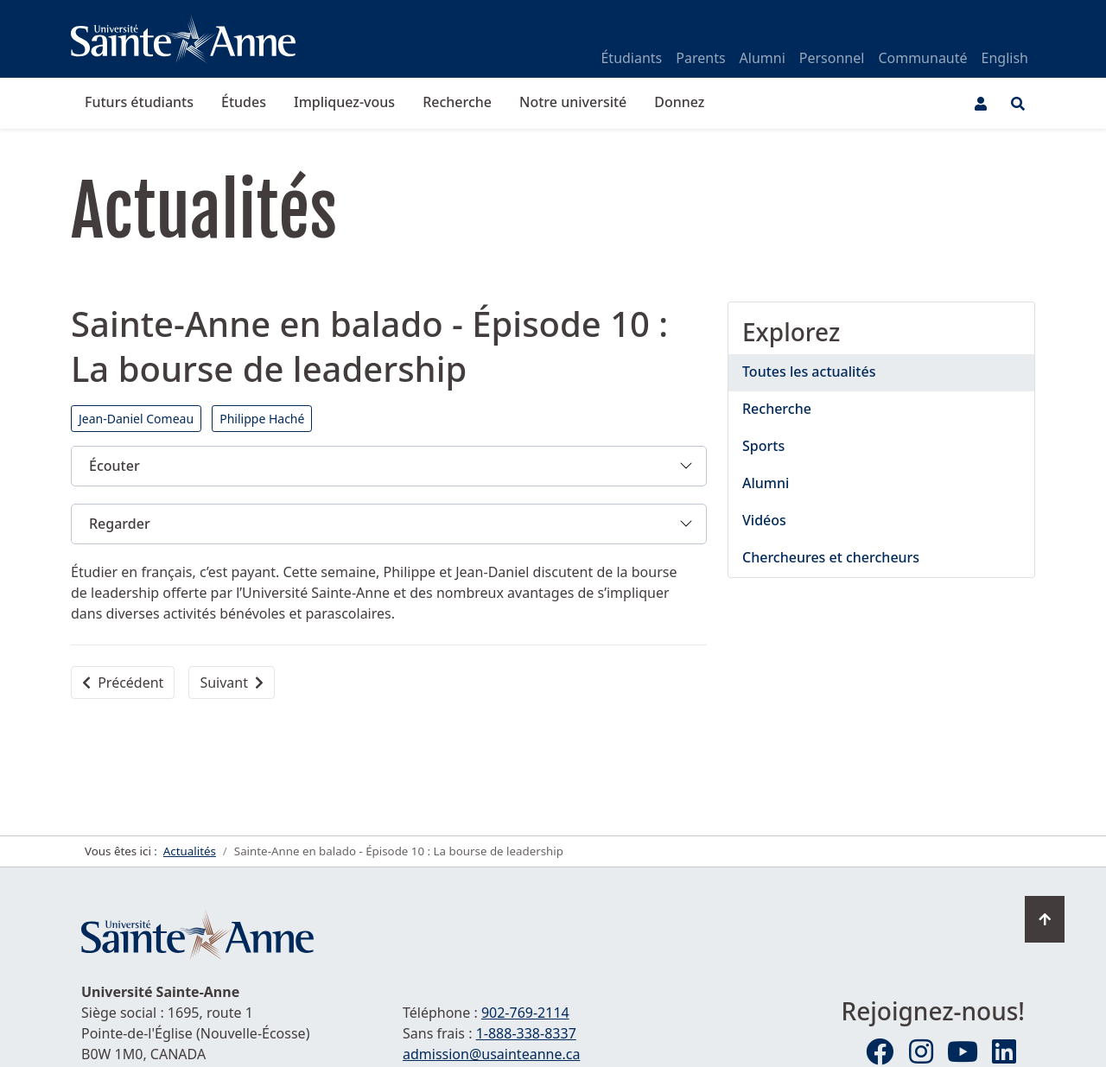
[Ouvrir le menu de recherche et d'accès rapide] (1018, 103)
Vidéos (764, 520)
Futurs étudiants (139, 101)
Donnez (679, 101)
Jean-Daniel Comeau (136, 418)
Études (243, 101)
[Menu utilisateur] (980, 103)
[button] (389, 466)
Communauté (922, 57)
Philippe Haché (261, 418)
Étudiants (631, 57)
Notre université (572, 101)
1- (526, 1033)
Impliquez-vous (344, 101)
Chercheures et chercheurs (830, 557)
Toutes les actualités (808, 371)
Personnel (832, 57)
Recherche (457, 101)
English (1005, 57)
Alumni (762, 57)
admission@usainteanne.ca (491, 1054)
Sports (763, 445)
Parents (700, 57)
